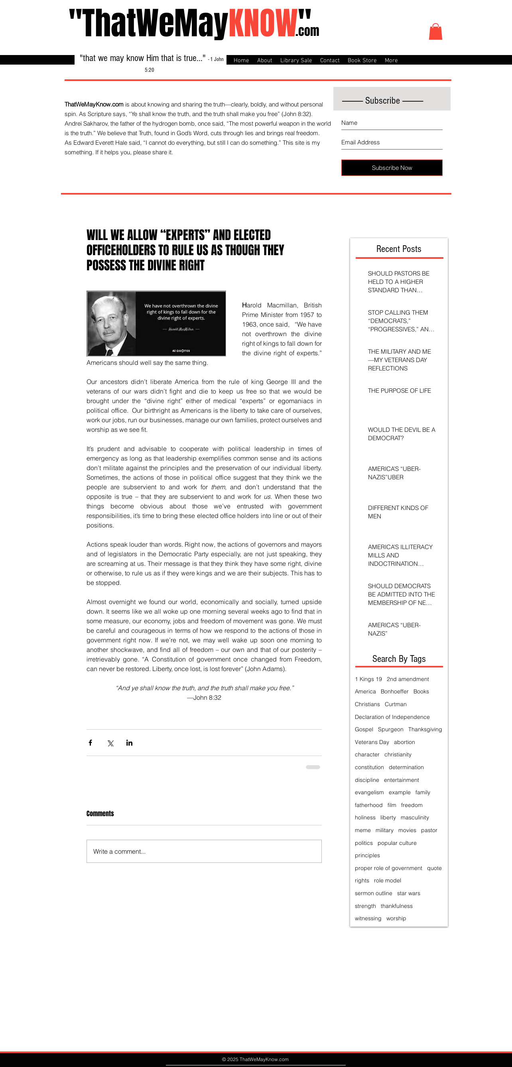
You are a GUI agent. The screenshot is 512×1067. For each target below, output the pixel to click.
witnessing (368, 918)
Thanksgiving (425, 729)
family (423, 792)
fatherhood (369, 805)
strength (365, 906)
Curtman (396, 704)
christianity (398, 754)
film (392, 805)
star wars (408, 893)
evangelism (369, 792)
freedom (412, 805)
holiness (365, 817)
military (385, 830)
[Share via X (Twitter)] (110, 742)
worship (396, 918)
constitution (369, 767)
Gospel (364, 729)
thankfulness (397, 906)
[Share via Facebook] (90, 742)
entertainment (401, 780)
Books (421, 691)
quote (434, 868)
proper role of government (388, 868)
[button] (436, 31)
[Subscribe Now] (392, 167)
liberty (388, 817)
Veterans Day (372, 742)
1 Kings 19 (368, 679)
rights (362, 880)
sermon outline (373, 893)
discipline (367, 780)
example (400, 792)
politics (364, 843)
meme (363, 830)
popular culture (397, 843)
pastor (429, 830)
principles (367, 855)
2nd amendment (408, 679)
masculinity (415, 817)
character (367, 754)
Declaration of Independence (392, 717)
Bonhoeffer (395, 691)
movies (407, 830)
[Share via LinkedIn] (129, 742)
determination (406, 767)
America (365, 691)
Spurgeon (391, 729)
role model (387, 880)
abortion (404, 742)
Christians (367, 704)
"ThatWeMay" (190, 23)
